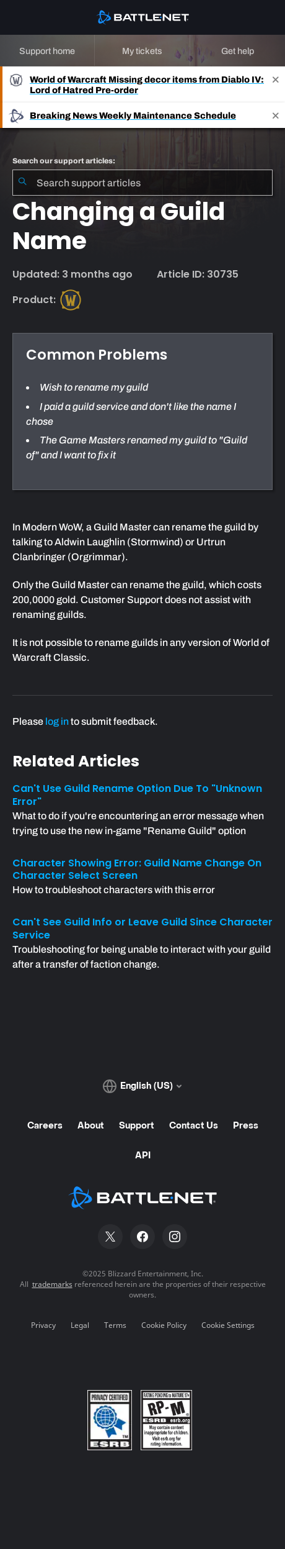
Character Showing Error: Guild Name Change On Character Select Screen (136, 869)
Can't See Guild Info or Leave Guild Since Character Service (142, 928)
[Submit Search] (22, 183)
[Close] (275, 84)
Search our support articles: (63, 161)
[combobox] (142, 183)
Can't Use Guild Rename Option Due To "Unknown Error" (137, 795)
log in (57, 721)
